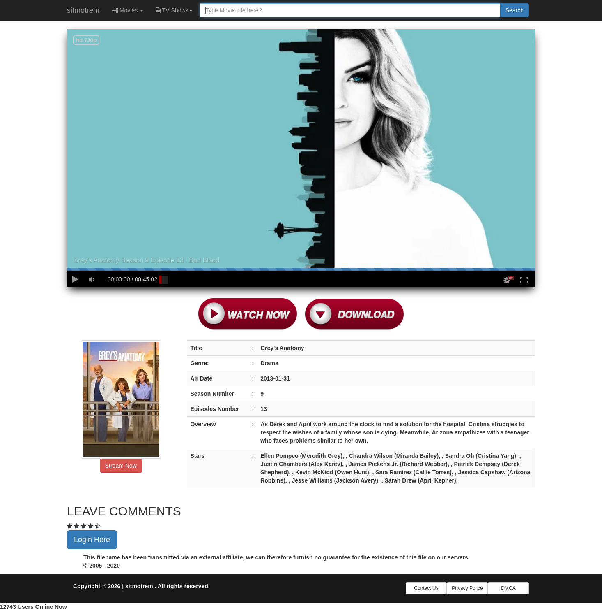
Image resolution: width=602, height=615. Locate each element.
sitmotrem (83, 10)
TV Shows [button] (174, 10)
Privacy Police (467, 588)
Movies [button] (127, 10)
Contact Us (426, 588)
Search (514, 10)
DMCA (508, 588)
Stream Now (121, 465)
